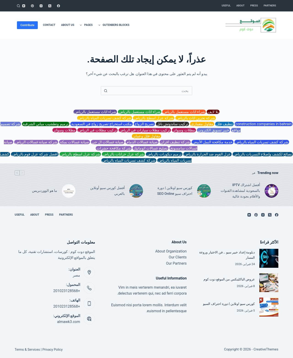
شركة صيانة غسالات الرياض (36, 142)
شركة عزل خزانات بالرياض (123, 154)
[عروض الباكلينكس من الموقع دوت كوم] (268, 282)
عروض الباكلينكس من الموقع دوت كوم (227, 279)
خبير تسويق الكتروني (213, 130)
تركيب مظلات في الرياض (97, 130)
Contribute (27, 25)
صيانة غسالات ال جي (108, 142)
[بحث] (18, 5)
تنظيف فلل (224, 124)
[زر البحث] (105, 90)
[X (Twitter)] (49, 5)
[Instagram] (41, 5)
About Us (67, 25)
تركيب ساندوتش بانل (172, 124)
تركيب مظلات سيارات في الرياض (145, 130)
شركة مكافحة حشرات (114, 148)
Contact (49, 25)
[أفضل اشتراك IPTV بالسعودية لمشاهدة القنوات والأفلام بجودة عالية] (271, 191)
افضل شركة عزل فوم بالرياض (35, 154)
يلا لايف (213, 112)
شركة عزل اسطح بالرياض (153, 118)
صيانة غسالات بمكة (74, 142)
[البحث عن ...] (151, 90)
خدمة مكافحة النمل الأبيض (212, 142)
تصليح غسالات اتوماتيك (150, 148)
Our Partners (176, 263)
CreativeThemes (265, 349)
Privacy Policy (53, 349)
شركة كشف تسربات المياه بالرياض (104, 118)
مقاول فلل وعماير (146, 136)
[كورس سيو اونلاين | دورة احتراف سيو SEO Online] (204, 191)
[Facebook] (58, 5)
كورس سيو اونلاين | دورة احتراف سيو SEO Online (175, 191)
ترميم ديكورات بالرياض (164, 154)
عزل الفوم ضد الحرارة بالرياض (207, 154)
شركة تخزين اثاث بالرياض (195, 118)
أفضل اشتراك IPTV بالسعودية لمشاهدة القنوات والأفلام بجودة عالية (240, 190)
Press (254, 5)
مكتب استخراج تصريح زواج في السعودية (101, 124)
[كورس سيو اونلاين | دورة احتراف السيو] (268, 307)
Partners (270, 5)
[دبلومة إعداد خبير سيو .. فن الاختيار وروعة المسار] (268, 258)
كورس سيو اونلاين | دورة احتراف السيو (227, 304)
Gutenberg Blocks (113, 25)
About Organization (171, 251)
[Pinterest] (32, 5)
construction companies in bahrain (264, 124)
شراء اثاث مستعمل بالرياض (184, 112)
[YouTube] (23, 5)
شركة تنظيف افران (175, 142)
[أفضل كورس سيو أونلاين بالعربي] (136, 191)
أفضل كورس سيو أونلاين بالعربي (107, 191)
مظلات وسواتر (184, 130)
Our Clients (178, 257)
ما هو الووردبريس (44, 191)
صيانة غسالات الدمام (142, 142)
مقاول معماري (202, 124)
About (240, 5)
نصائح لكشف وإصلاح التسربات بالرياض (263, 154)
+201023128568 (66, 291)
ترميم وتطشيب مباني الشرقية (46, 124)
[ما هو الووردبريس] (69, 191)
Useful (226, 5)
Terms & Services (28, 349)
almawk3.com (68, 322)
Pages (85, 25)
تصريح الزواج (144, 124)
